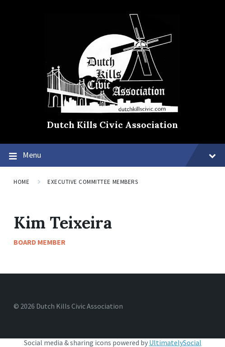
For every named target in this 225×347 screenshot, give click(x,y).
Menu (119, 155)
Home (21, 182)
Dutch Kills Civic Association (112, 124)
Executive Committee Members (92, 182)
